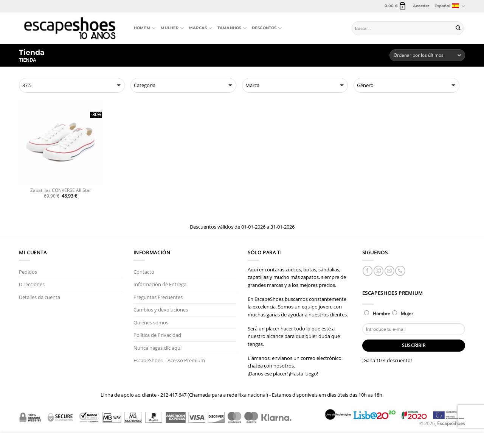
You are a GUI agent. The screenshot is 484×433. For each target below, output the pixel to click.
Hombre (377, 313)
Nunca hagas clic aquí (157, 347)
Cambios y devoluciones (160, 309)
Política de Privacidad (157, 335)
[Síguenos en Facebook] (367, 271)
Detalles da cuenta (39, 297)
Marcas (200, 28)
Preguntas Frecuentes (158, 297)
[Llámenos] (400, 271)
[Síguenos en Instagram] (378, 271)
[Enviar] (458, 28)
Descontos (267, 28)
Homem (144, 28)
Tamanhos (232, 28)
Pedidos (28, 271)
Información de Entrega (159, 284)
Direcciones (32, 284)
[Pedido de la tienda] (427, 55)
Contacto (143, 271)
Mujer (402, 313)
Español (449, 6)
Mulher (172, 28)
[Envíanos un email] (389, 271)
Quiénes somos (150, 322)
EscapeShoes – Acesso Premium (169, 360)
